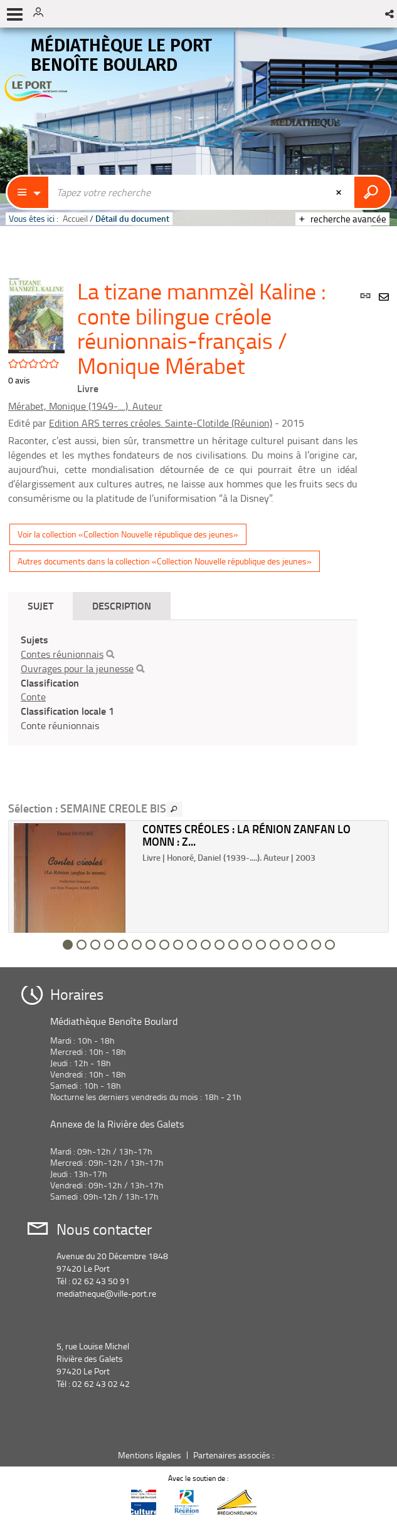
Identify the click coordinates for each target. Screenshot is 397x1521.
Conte (33, 696)
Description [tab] (121, 605)
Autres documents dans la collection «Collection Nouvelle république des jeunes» (165, 561)
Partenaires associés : (234, 1455)
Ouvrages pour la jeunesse (77, 668)
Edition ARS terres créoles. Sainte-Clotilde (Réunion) (160, 423)
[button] (390, 14)
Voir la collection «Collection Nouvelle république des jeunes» (128, 534)
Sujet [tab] (40, 605)
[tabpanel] (183, 683)
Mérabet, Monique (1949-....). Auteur (85, 406)
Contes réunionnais (62, 654)
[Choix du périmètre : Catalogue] (28, 192)
